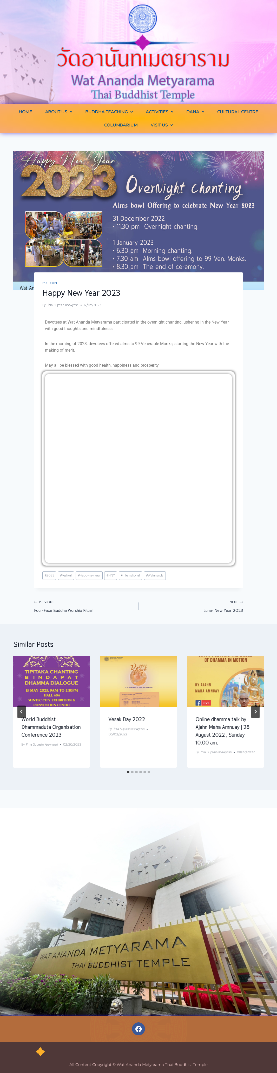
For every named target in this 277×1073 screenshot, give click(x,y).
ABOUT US (58, 111)
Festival (66, 575)
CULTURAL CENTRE (238, 111)
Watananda (154, 575)
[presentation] (51, 681)
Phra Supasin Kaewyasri (62, 305)
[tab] (128, 772)
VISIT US (162, 125)
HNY (111, 575)
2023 (49, 575)
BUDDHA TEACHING (109, 111)
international (130, 575)
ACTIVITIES (159, 111)
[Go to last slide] (21, 712)
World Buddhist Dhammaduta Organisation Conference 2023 (51, 727)
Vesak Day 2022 (127, 719)
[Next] (255, 712)
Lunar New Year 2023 (193, 606)
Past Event (50, 283)
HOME (25, 111)
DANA (195, 111)
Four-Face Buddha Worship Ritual (84, 606)
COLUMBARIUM (121, 125)
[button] (59, 111)
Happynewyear (89, 575)
